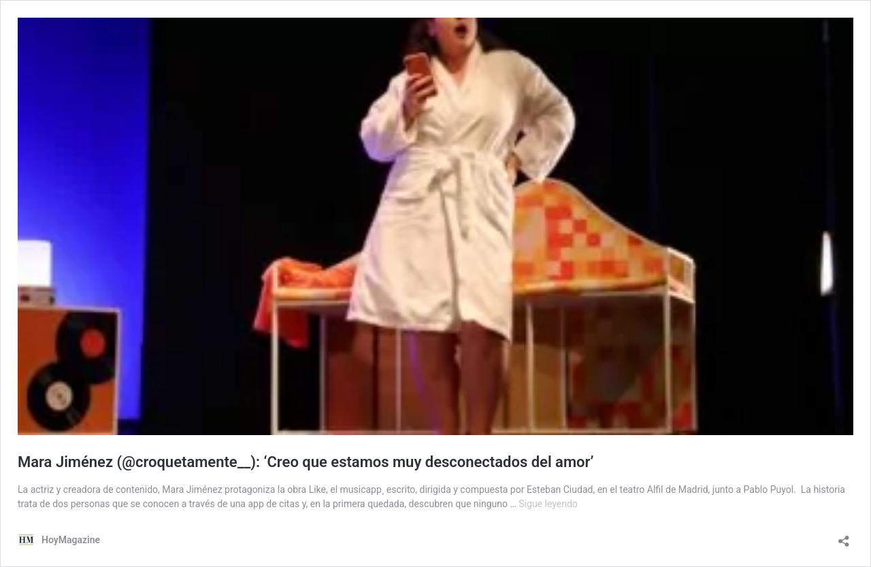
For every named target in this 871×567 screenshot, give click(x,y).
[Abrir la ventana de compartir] (843, 536)
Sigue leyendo (548, 503)
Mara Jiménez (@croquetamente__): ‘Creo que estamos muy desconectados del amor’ (305, 461)
